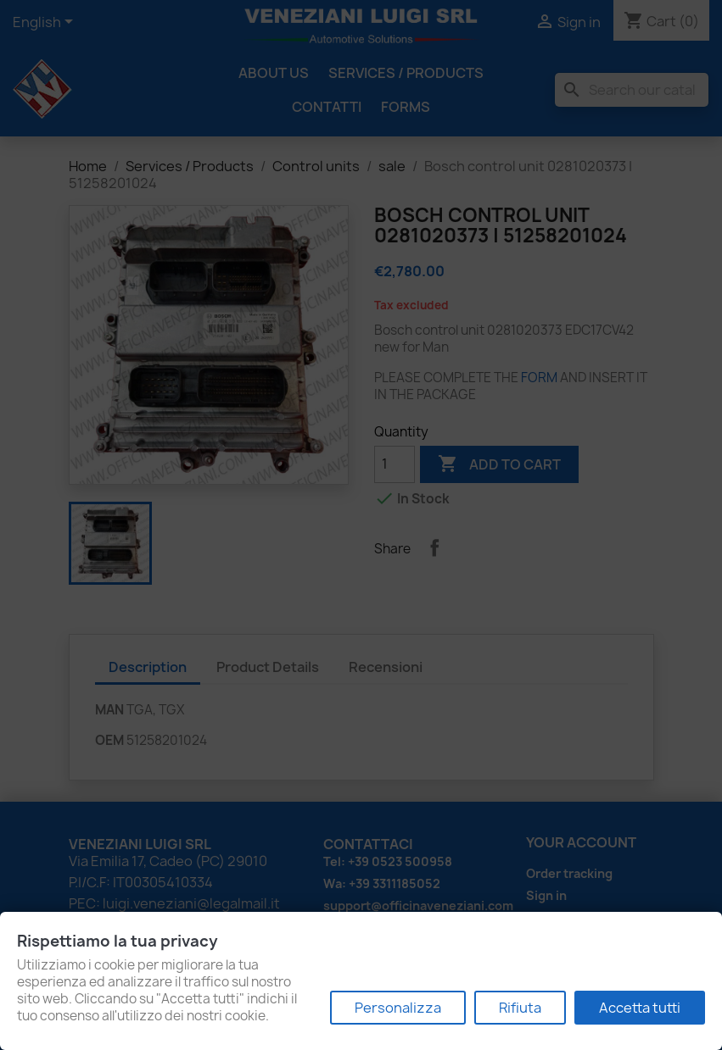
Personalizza (398, 1007)
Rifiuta (520, 1007)
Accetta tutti (639, 1007)
